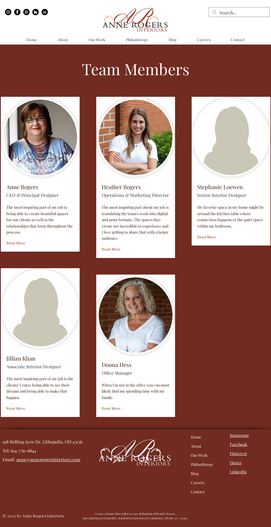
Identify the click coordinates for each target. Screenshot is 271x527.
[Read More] (17, 243)
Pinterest (238, 453)
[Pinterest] (26, 12)
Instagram (239, 435)
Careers (197, 482)
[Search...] (239, 12)
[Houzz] (35, 12)
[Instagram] (8, 12)
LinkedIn (238, 471)
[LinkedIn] (44, 12)
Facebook (238, 444)
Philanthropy (202, 464)
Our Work (199, 455)
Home (196, 437)
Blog (195, 473)
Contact (198, 491)
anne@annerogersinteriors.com (48, 459)
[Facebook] (17, 12)
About (196, 446)
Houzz (235, 462)
